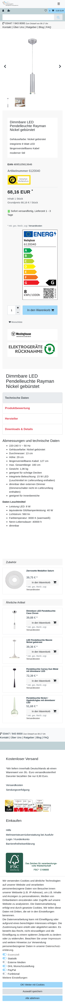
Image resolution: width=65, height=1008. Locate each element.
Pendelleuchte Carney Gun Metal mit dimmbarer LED (42, 670)
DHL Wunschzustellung (21, 966)
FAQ (48, 27)
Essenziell (13, 954)
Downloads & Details (19, 428)
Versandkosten (35, 225)
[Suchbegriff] (28, 17)
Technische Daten (17, 397)
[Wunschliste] (45, 10)
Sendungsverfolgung (17, 789)
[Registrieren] (9, 10)
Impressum (54, 938)
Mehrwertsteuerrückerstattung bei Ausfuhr (30, 834)
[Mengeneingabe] (11, 309)
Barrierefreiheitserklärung (20, 843)
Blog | (42, 27)
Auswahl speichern (32, 991)
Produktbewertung (17, 407)
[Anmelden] (3, 10)
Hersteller (11, 418)
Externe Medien (17, 962)
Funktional (14, 973)
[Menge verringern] (17, 312)
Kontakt (6, 27)
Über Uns (18, 27)
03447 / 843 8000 (15, 23)
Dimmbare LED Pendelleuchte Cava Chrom (40, 611)
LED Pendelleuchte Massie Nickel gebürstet (39, 640)
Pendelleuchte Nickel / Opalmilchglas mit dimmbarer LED (40, 700)
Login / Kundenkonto (17, 838)
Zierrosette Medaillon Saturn (40, 570)
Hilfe (8, 829)
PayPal (12, 970)
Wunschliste (15, 321)
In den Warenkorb (40, 309)
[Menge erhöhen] (17, 307)
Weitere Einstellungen (14, 977)
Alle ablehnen (32, 998)
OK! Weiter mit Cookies (32, 984)
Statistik (12, 958)
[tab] (32, 397)
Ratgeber (31, 27)
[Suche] (58, 17)
